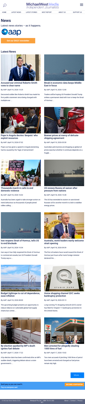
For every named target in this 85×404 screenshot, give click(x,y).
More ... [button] (77, 375)
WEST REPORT (47, 12)
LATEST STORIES (31, 12)
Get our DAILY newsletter (18, 41)
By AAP (4, 90)
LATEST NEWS (16, 12)
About (66, 401)
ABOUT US (62, 12)
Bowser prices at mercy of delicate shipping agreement (61, 136)
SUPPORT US (77, 12)
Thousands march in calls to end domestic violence (17, 189)
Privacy (80, 401)
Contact (73, 401)
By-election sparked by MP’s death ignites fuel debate (18, 347)
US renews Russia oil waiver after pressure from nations (60, 189)
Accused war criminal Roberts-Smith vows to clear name (19, 84)
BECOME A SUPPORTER (74, 384)
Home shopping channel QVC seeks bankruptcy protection (62, 294)
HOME (4, 12)
